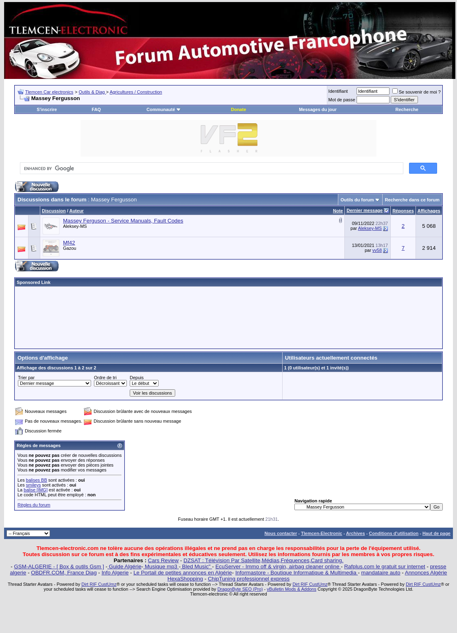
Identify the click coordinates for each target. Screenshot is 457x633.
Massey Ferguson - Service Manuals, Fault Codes (123, 221)
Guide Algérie (124, 566)
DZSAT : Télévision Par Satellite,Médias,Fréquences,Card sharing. (263, 560)
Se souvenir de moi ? (416, 91)
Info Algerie (115, 573)
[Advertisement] (228, 317)
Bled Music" (196, 566)
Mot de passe (342, 99)
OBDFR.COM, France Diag (63, 573)
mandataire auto (380, 573)
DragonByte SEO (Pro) (240, 589)
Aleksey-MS (75, 226)
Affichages (429, 210)
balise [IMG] (36, 489)
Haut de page (436, 533)
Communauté (163, 109)
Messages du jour (318, 109)
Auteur (76, 210)
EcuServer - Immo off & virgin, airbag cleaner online (278, 566)
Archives (355, 533)
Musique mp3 (160, 566)
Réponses (403, 210)
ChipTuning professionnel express (248, 579)
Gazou (69, 248)
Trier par (26, 377)
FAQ (96, 109)
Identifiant (338, 91)
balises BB (36, 480)
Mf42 (69, 243)
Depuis (137, 377)
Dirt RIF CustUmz (98, 584)
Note (338, 210)
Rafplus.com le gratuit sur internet (384, 566)
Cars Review (163, 560)
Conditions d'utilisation (393, 533)
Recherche (407, 109)
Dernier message (364, 210)
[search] (211, 168)
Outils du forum (357, 199)
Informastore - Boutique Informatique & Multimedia (296, 573)
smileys (33, 484)
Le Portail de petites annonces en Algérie (182, 573)
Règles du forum (33, 504)
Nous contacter (280, 533)
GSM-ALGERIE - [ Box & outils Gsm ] (59, 566)
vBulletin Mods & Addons (291, 589)
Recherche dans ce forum (412, 199)
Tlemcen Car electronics (49, 91)
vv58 (377, 250)
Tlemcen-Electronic (321, 533)
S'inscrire (47, 109)
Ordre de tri (105, 377)
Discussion (54, 210)
